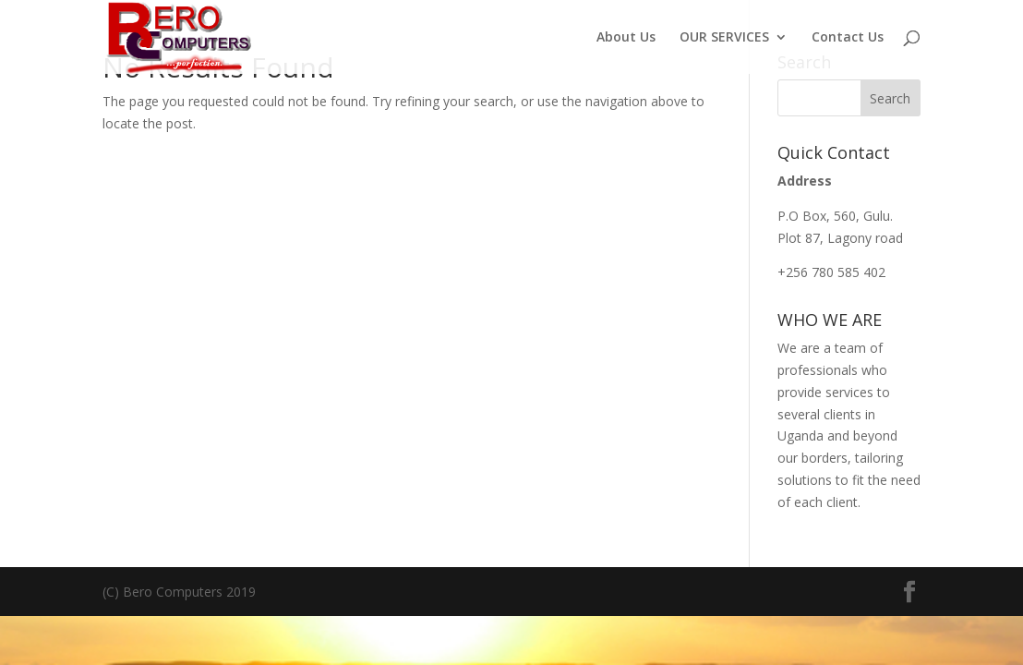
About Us (626, 37)
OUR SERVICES (724, 37)
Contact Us (848, 37)
